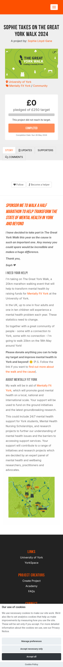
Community (40, 85)
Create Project (32, 580)
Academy (31, 586)
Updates (25, 150)
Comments (14, 157)
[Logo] (21, 7)
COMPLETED (31, 128)
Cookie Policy (31, 664)
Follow (18, 184)
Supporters (45, 150)
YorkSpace (31, 562)
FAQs (31, 591)
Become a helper (39, 184)
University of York (18, 82)
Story (9, 150)
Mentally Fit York (18, 85)
